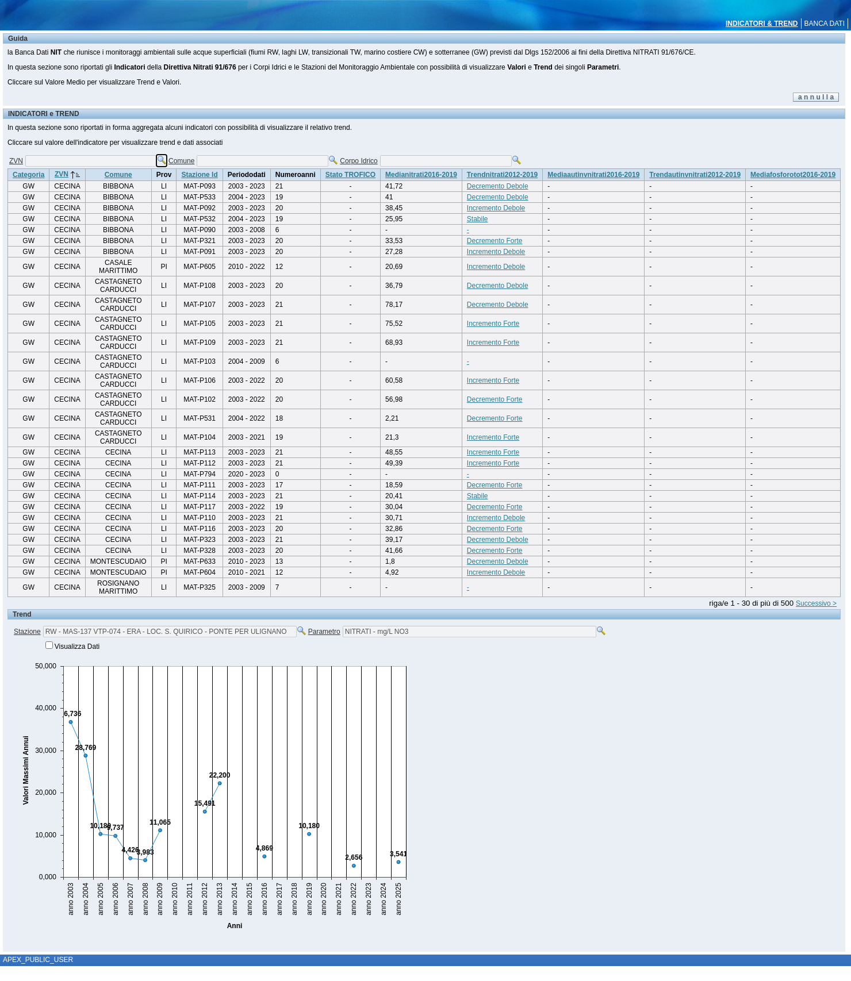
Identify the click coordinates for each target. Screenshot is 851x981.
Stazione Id (199, 175)
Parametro (324, 632)
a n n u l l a (816, 97)
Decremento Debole (497, 186)
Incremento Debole (496, 208)
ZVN (16, 161)
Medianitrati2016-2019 (421, 175)
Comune (181, 161)
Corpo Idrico (358, 161)
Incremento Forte (493, 324)
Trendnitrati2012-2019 (502, 175)
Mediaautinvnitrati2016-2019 (593, 175)
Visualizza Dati (77, 647)
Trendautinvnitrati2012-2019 (695, 175)
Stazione (27, 632)
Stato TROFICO (350, 175)
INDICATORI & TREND (762, 24)
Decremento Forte (495, 241)
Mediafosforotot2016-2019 (792, 175)
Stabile (477, 219)
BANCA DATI (824, 24)
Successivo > (816, 603)
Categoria (28, 175)
